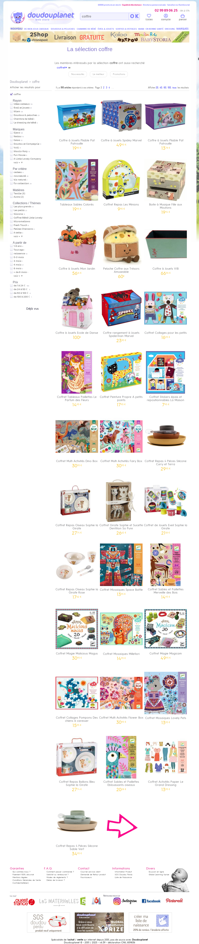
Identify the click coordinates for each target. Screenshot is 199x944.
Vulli (16, 147)
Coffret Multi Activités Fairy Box (121, 440)
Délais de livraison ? (56, 880)
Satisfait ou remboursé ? (58, 875)
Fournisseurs (86, 877)
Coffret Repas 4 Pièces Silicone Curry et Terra (166, 441)
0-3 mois (19, 257)
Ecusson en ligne (156, 872)
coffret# (62, 67)
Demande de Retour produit (93, 875)
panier (183, 18)
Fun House (19, 155)
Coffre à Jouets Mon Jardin (77, 248)
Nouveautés (77, 74)
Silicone (18, 214)
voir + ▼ (18, 162)
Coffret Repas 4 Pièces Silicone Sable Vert (77, 826)
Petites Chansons (23, 228)
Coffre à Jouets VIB (166, 248)
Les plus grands (22, 206)
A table (17, 232)
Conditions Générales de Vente (27, 880)
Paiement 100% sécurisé (23, 875)
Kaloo (17, 140)
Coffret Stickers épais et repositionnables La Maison (166, 377)
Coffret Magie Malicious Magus (77, 632)
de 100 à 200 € (23, 296)
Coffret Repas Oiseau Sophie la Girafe (77, 505)
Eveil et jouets (22, 107)
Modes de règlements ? (57, 877)
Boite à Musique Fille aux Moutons (166, 185)
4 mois (17, 264)
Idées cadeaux (22, 104)
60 (165, 87)
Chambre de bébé (23, 118)
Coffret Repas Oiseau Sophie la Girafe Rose (77, 570)
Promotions (119, 74)
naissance (19, 253)
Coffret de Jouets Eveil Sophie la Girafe (166, 505)
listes (149, 18)
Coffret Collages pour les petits (166, 312)
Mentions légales (20, 877)
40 (161, 87)
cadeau (18, 172)
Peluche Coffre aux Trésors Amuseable (121, 249)
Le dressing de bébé (25, 122)
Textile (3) (19, 193)
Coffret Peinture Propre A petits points (121, 377)
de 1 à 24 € (21, 285)
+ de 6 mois (20, 272)
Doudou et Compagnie (26, 143)
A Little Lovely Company (27, 158)
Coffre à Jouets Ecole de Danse (77, 312)
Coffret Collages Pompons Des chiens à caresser (77, 698)
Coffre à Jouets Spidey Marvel (121, 119)
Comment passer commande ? (60, 872)
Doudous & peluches (25, 115)
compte (166, 18)
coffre (35, 81)
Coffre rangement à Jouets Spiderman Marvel (121, 313)
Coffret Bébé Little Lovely (28, 217)
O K (134, 16)
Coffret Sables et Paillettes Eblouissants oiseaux (121, 762)
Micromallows (22, 221)
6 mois (17, 268)
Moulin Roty (21, 151)
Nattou (17, 136)
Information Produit (123, 872)
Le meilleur (98, 74)
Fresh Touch (20, 225)
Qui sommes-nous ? (21, 872)
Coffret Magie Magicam (166, 632)
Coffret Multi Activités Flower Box (121, 697)
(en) (27, 883)
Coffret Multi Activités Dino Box (77, 440)
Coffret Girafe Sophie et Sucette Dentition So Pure (121, 505)
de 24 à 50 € (22, 289)
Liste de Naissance (123, 877)
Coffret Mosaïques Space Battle (121, 569)
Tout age (19, 249)
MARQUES (182, 28)
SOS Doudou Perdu (123, 875)
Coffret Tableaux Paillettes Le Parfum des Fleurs (77, 377)
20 (157, 87)
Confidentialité (19, 883)
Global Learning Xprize (159, 875)
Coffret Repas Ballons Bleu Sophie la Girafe (77, 762)
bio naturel (20, 179)
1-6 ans (17, 246)
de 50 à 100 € (22, 293)
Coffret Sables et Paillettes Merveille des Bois (166, 570)
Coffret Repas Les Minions (121, 183)
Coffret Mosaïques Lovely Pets (166, 697)
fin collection (21, 183)
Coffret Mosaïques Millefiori (121, 633)
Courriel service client (90, 872)
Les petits (19, 210)
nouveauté (20, 176)
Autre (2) (19, 196)
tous (174, 87)
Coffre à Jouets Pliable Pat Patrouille (77, 121)
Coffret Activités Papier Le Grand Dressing (166, 762)
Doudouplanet (19, 81)
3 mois (17, 261)
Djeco (17, 132)
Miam (17, 111)
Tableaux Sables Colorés (77, 183)
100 (169, 87)
